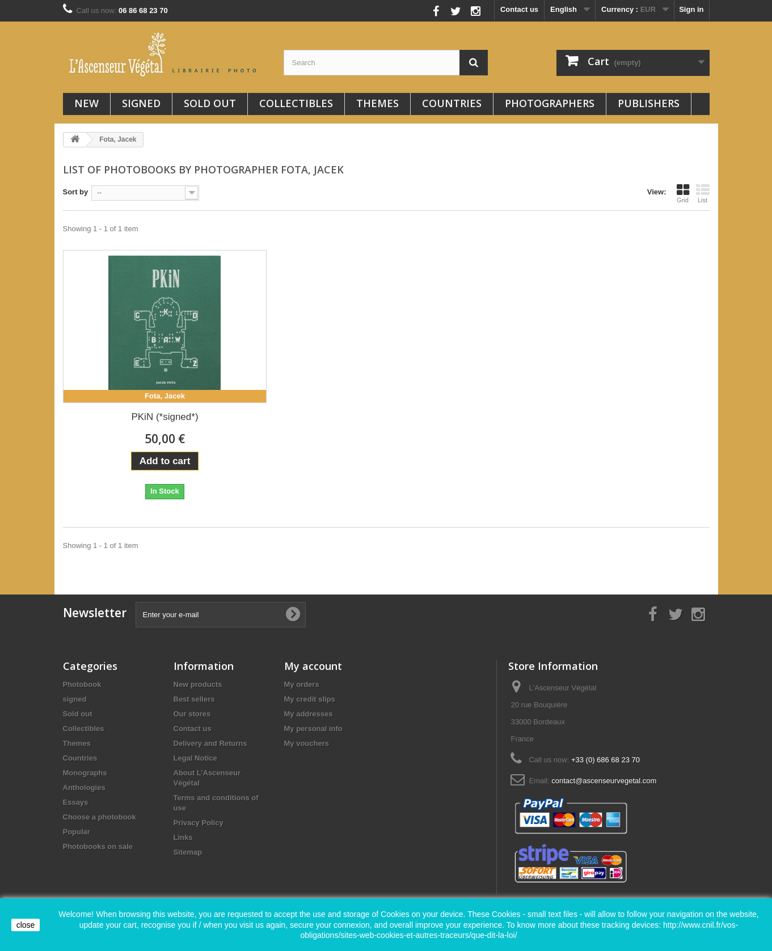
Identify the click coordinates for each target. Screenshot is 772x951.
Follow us (410, 8)
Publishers (649, 103)
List (703, 193)
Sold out (210, 103)
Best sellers (194, 699)
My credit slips (309, 699)
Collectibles (296, 103)
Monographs (85, 773)
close (25, 924)
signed (141, 103)
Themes (377, 103)
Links (183, 837)
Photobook (82, 684)
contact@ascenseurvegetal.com (603, 780)
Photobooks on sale (98, 846)
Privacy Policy (198, 822)
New (86, 103)
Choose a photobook (99, 817)
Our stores (192, 714)
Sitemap (188, 852)
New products (198, 684)
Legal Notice (195, 758)
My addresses (308, 714)
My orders (301, 684)
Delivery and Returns (210, 743)
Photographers (549, 103)
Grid (683, 193)
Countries (452, 103)
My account (313, 666)
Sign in (691, 9)
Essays (75, 802)
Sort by (75, 192)
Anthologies (84, 787)
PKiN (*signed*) (164, 416)
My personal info (313, 728)
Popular (76, 831)
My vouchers (306, 743)
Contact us (519, 9)
